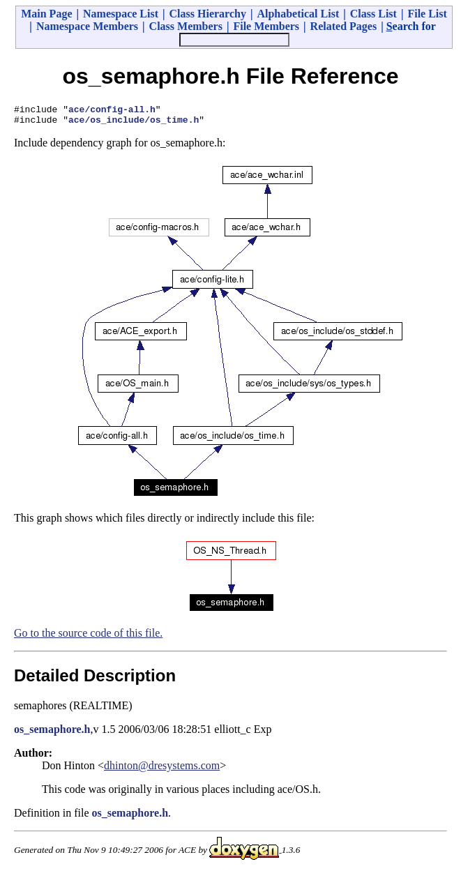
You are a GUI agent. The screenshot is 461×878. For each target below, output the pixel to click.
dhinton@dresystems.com (162, 769)
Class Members (185, 26)
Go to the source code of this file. (88, 637)
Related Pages (343, 26)
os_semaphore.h (52, 733)
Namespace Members (87, 26)
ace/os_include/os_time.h (133, 123)
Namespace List (120, 14)
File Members (266, 26)
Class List (373, 14)
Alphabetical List (298, 14)
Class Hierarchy (207, 14)
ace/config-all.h (112, 111)
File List (426, 14)
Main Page (46, 14)
